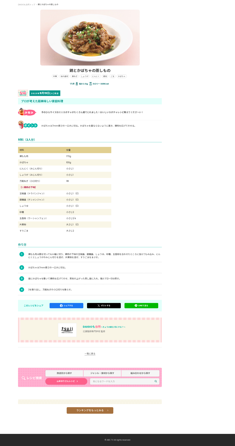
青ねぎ (74, 76)
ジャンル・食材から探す (102, 373)
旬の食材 (64, 76)
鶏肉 (105, 76)
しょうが (84, 76)
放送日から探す (64, 373)
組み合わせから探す (140, 373)
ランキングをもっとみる (90, 410)
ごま (112, 76)
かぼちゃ (121, 76)
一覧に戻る (90, 353)
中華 (55, 76)
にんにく (96, 76)
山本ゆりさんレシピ (66, 381)
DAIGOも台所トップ (26, 4)
